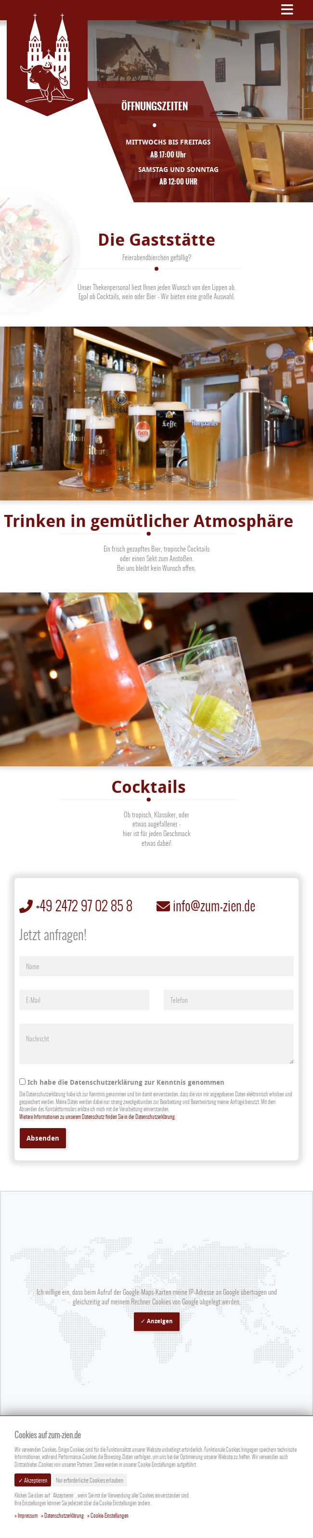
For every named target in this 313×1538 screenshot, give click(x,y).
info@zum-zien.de (205, 906)
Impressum (28, 1516)
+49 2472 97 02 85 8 (75, 906)
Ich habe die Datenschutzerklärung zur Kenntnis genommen (121, 1082)
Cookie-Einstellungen (110, 1516)
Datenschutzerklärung (64, 1516)
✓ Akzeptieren (32, 1480)
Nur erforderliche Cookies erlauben (89, 1480)
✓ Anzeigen (157, 1321)
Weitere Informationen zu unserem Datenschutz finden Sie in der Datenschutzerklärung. (97, 1117)
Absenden (42, 1138)
